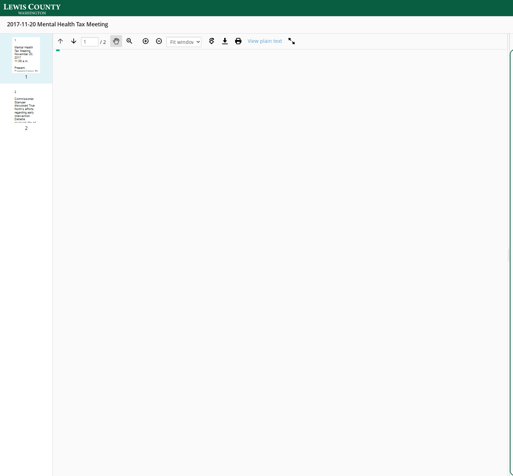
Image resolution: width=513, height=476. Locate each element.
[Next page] (74, 41)
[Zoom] (129, 41)
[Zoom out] (159, 41)
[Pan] (116, 41)
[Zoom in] (146, 41)
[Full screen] (292, 41)
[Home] (37, 8)
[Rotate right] (212, 41)
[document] (511, 255)
